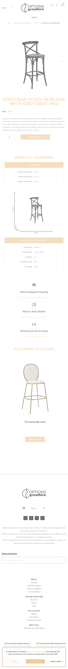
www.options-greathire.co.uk (36, 651)
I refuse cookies (56, 661)
